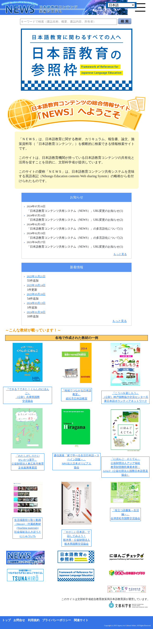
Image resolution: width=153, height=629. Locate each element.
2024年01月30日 (36, 312)
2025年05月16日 (36, 294)
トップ (6, 620)
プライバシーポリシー (56, 620)
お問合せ (19, 620)
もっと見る (120, 254)
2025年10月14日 (36, 285)
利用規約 (33, 620)
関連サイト (81, 620)
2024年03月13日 (36, 303)
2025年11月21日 (36, 276)
